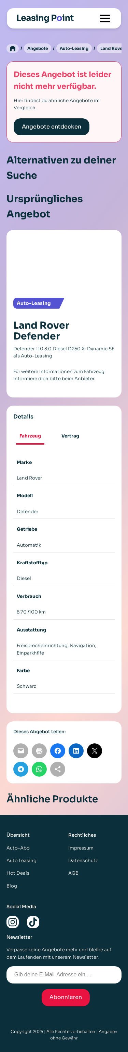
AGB (73, 873)
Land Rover (112, 48)
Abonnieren (65, 997)
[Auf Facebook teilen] (57, 750)
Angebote (37, 48)
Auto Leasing (21, 860)
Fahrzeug (30, 436)
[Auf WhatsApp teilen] (39, 769)
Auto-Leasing (74, 48)
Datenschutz (83, 860)
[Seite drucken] (39, 750)
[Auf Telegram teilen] (20, 769)
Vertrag (70, 436)
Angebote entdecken (51, 126)
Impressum (81, 848)
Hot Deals (17, 873)
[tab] (30, 436)
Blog (11, 886)
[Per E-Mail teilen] (20, 750)
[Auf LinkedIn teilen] (76, 750)
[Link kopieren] (57, 769)
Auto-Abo (18, 848)
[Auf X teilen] (94, 750)
